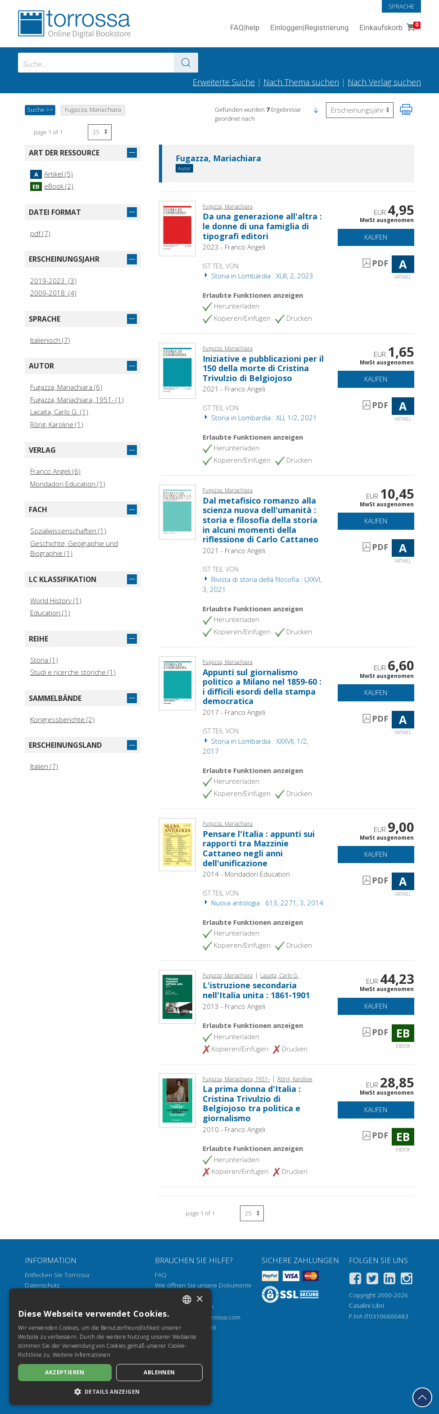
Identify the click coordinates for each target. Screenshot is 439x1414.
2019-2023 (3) (53, 280)
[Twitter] (372, 1280)
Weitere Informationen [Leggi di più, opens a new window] (81, 1355)
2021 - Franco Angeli (234, 388)
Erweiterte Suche (224, 82)
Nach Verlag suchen (384, 82)
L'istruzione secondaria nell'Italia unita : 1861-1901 (256, 990)
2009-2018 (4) (53, 292)
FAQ (161, 1275)
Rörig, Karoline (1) (56, 424)
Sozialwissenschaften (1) (68, 530)
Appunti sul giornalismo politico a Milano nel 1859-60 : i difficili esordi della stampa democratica (262, 687)
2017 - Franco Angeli (234, 712)
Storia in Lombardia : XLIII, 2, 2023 (258, 275)
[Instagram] (406, 1280)
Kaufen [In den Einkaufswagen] (375, 237)
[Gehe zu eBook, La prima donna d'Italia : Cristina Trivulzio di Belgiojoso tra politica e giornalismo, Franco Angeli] (177, 1099)
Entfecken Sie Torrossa (57, 1275)
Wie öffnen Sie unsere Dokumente (203, 1285)
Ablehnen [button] (159, 1372)
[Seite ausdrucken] (406, 109)
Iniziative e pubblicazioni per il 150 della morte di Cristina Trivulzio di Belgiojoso (263, 368)
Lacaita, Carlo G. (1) (59, 411)
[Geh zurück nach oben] (422, 1397)
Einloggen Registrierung (309, 28)
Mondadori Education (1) (67, 483)
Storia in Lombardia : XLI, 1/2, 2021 (260, 417)
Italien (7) (44, 766)
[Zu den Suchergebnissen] (186, 63)
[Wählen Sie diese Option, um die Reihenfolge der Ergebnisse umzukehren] (360, 110)
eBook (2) (51, 186)
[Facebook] (355, 1280)
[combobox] (108, 63)
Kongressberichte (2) (62, 719)
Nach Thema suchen (301, 82)
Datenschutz (42, 1285)
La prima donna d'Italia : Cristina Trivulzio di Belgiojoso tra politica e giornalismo (252, 1103)
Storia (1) (44, 659)
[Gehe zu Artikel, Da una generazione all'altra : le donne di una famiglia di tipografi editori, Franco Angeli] (177, 227)
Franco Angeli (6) (55, 471)
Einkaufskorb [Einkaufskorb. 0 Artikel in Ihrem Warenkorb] (389, 28)
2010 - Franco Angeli (234, 1129)
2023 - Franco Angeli (234, 246)
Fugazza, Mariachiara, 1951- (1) (77, 399)
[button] (315, 109)
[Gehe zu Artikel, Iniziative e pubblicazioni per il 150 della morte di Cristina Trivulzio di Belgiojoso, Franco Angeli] (177, 369)
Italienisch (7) (50, 340)
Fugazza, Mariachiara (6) (66, 386)
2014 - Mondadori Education (246, 873)
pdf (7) (40, 233)
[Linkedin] (389, 1280)
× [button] (199, 1299)
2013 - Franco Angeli (234, 1006)
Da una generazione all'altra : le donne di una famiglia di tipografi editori (262, 226)
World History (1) (55, 600)
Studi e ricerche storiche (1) (73, 672)
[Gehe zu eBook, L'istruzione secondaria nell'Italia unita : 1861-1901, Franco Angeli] (177, 995)
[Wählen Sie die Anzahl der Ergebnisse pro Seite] (100, 132)
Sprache (401, 6)
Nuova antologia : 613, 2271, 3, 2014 (263, 902)
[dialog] (110, 1346)
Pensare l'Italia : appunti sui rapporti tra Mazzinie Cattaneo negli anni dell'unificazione (259, 848)
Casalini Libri (366, 1305)
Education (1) (50, 612)
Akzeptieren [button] (64, 1372)
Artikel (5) (51, 173)
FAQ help (244, 28)
